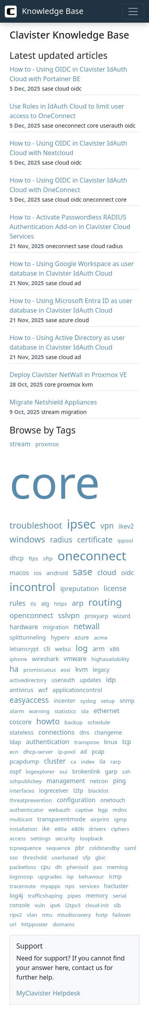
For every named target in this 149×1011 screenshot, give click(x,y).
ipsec (81, 524)
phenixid (78, 867)
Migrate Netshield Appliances (53, 402)
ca (73, 761)
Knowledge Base (44, 11)
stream (20, 443)
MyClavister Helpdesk (48, 993)
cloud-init (97, 905)
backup (73, 722)
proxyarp (96, 616)
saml (130, 848)
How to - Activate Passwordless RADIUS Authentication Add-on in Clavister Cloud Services (70, 227)
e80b (78, 828)
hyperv (60, 637)
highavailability (110, 659)
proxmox (47, 444)
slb (117, 905)
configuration (76, 800)
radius (61, 539)
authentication (47, 741)
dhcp (17, 558)
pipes (74, 895)
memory (97, 895)
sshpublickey (26, 781)
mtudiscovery (74, 914)
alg (45, 603)
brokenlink (86, 771)
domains (64, 924)
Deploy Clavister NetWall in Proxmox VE (68, 374)
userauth (63, 680)
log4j (16, 895)
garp (111, 771)
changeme (108, 732)
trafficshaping (45, 895)
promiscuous (39, 669)
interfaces (22, 790)
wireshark (45, 659)
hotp (102, 914)
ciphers (120, 828)
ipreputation (79, 588)
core (55, 481)
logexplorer (40, 771)
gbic (100, 857)
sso (14, 857)
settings (40, 838)
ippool (126, 540)
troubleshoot (36, 525)
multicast (21, 819)
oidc (127, 572)
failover (121, 914)
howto (48, 721)
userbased (65, 857)
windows (27, 539)
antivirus (21, 690)
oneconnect (92, 555)
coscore (20, 722)
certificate (94, 539)
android (57, 573)
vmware (75, 659)
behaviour (91, 876)
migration (56, 627)
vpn (107, 525)
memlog (117, 867)
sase (82, 571)
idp (111, 679)
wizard (121, 616)
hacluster (116, 886)
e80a (60, 828)
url (13, 924)
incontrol (32, 586)
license (115, 588)
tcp (126, 742)
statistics (65, 711)
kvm (81, 669)
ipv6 (55, 905)
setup (108, 700)
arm (99, 648)
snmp (127, 700)
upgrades (50, 876)
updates (90, 680)
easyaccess (29, 699)
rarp (115, 761)
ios (38, 573)
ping (119, 781)
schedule (99, 722)
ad (83, 751)
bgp (103, 809)
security (65, 838)
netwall (86, 626)
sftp (47, 558)
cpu (45, 867)
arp (77, 603)
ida (85, 711)
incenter (64, 700)
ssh (126, 771)
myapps (50, 886)
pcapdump (24, 761)
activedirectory (28, 680)
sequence (58, 848)
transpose (86, 742)
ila (102, 761)
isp (70, 876)
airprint (100, 819)
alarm (17, 711)
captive (84, 809)
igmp (120, 819)
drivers (97, 828)
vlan (32, 914)
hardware (24, 626)
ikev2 (126, 526)
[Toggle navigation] (133, 11)
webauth (59, 809)
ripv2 (16, 914)
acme (100, 637)
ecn (14, 751)
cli (47, 648)
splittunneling (28, 637)
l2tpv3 (73, 905)
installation (23, 828)
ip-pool (66, 751)
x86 (115, 649)
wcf (43, 690)
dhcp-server (38, 751)
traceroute (23, 886)
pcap (98, 751)
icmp (115, 876)
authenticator (27, 809)
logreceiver (54, 790)
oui (64, 771)
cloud (106, 572)
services (89, 886)
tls (33, 603)
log (82, 647)
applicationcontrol (77, 690)
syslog (88, 700)
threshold (35, 857)
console (20, 905)
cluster (55, 761)
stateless (21, 732)
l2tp (78, 790)
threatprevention (31, 800)
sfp (86, 857)
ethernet (106, 710)
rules (17, 603)
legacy (101, 669)
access (18, 838)
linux (111, 742)
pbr (79, 848)
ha (14, 668)
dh (58, 867)
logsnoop (21, 876)
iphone (18, 659)
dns (84, 732)
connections (57, 732)
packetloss (23, 867)
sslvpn (69, 615)
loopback (91, 838)
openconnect (31, 615)
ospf (15, 771)
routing (105, 602)
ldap (15, 742)
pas (97, 867)
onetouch (112, 800)
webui (63, 649)
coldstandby (104, 848)
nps (69, 886)
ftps (33, 558)
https (60, 603)
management (65, 781)
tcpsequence (25, 848)
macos (19, 572)
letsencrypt (24, 649)
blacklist (98, 790)
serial (119, 895)
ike (46, 828)
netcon (99, 781)
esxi (66, 669)
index (88, 761)
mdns (120, 809)
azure (81, 637)
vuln (40, 905)
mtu (47, 914)
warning (39, 711)
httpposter (34, 924)
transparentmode (61, 819)
